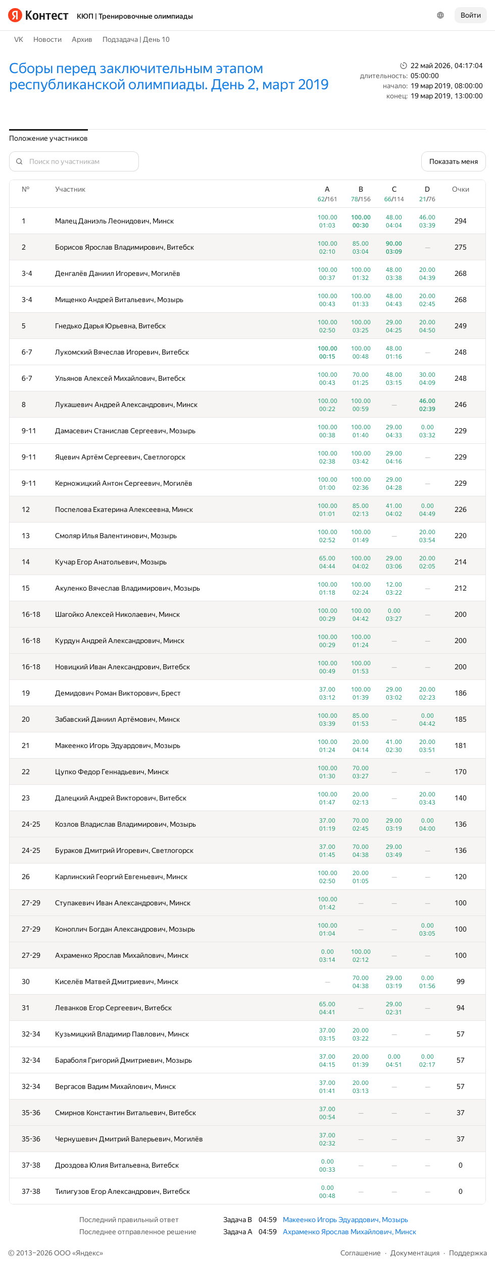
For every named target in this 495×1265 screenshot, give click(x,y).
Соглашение (360, 1253)
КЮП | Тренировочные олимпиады (135, 16)
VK (18, 39)
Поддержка (468, 1253)
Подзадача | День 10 (136, 39)
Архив (82, 39)
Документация (414, 1253)
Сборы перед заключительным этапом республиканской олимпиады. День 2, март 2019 (168, 76)
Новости (47, 39)
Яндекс (88, 1253)
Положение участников (48, 138)
